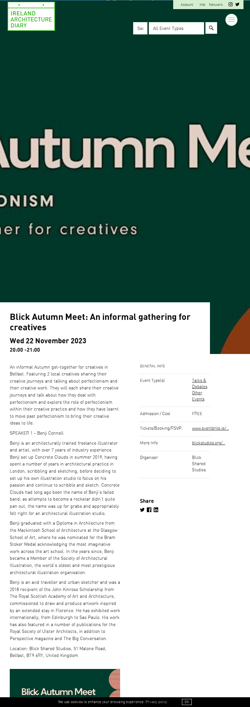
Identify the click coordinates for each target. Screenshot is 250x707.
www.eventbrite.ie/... (210, 428)
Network (216, 5)
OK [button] (187, 702)
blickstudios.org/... (208, 443)
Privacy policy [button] (156, 702)
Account (187, 5)
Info (202, 5)
